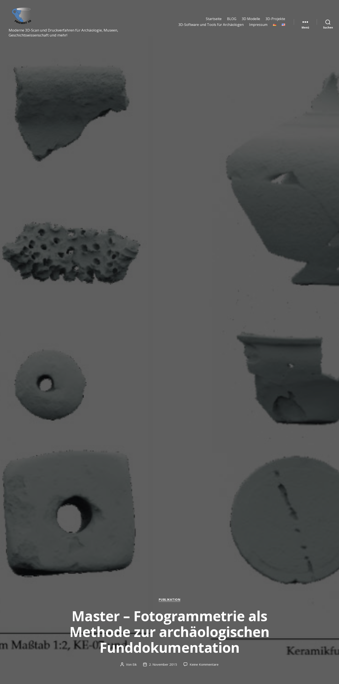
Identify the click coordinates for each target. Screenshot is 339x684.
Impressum (258, 25)
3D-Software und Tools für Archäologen (211, 25)
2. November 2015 (163, 664)
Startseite (214, 19)
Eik (135, 664)
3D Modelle (251, 19)
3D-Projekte (275, 19)
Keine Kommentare (204, 664)
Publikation (170, 600)
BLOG (231, 19)
